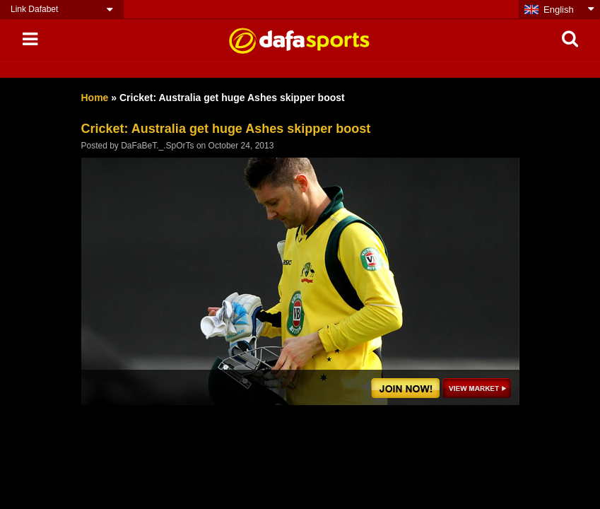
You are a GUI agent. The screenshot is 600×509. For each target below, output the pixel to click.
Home (95, 97)
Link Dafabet (34, 9)
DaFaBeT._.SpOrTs (157, 146)
